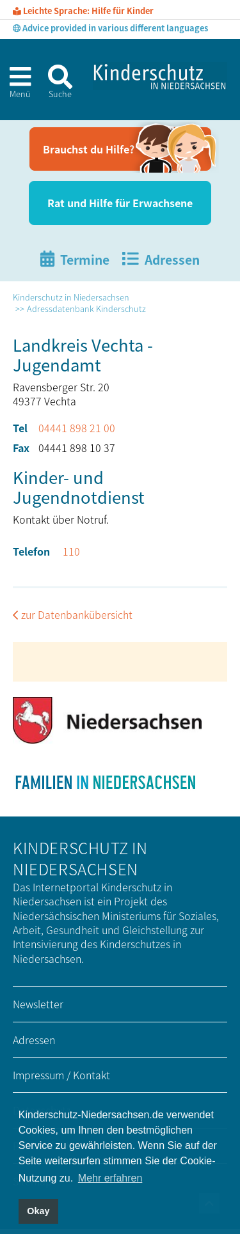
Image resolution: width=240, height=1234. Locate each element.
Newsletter (38, 1003)
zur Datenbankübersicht (76, 614)
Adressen (34, 1039)
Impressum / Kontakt (61, 1074)
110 (71, 551)
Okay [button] (38, 1211)
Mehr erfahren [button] (110, 1178)
